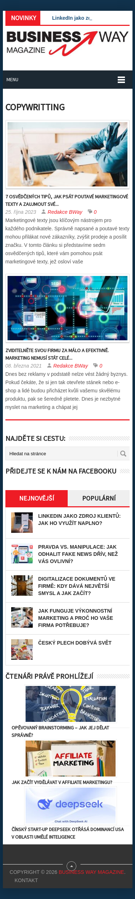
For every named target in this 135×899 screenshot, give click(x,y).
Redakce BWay (65, 212)
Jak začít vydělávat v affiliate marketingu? (62, 782)
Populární (99, 498)
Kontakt (26, 880)
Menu (12, 79)
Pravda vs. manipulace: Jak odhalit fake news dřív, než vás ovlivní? (78, 554)
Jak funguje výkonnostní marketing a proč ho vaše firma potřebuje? (75, 618)
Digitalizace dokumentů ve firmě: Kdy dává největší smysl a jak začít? (76, 586)
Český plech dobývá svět (75, 643)
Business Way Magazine (91, 872)
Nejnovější (36, 498)
